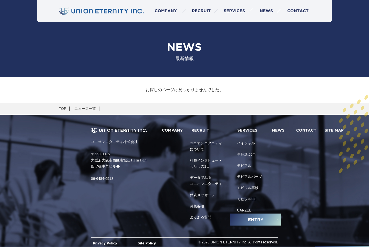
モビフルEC (246, 199)
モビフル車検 (248, 188)
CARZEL (244, 210)
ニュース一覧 (85, 109)
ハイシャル (246, 143)
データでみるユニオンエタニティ (206, 180)
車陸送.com (246, 154)
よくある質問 (200, 217)
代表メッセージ (202, 195)
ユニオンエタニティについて (206, 146)
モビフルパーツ (249, 176)
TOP (62, 109)
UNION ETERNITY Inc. (229, 242)
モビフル (244, 165)
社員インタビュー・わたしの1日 (206, 163)
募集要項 (197, 206)
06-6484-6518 (102, 179)
